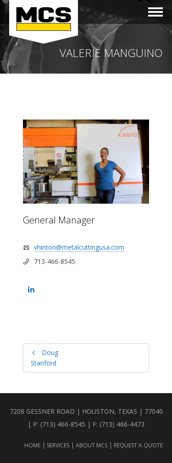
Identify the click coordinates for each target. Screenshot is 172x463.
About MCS (91, 445)
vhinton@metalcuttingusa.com (79, 247)
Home (32, 445)
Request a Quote (138, 445)
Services (58, 445)
